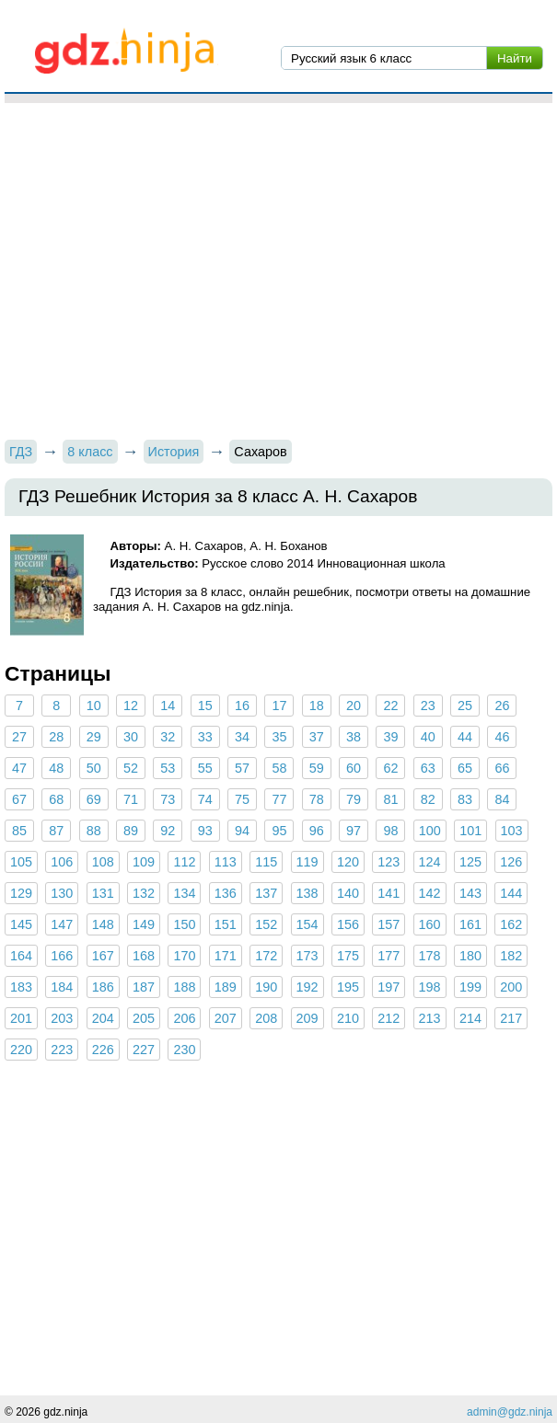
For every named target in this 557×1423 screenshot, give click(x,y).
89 (130, 830)
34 (242, 736)
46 (501, 736)
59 (316, 768)
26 (501, 705)
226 (103, 1049)
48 (56, 768)
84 (501, 799)
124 (430, 862)
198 (430, 987)
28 (56, 736)
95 (279, 830)
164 (21, 955)
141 (388, 893)
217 (511, 1018)
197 (388, 987)
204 (103, 1018)
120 (348, 862)
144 (511, 893)
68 (56, 799)
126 (511, 862)
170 (184, 955)
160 (430, 924)
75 (242, 799)
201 (21, 1018)
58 (279, 768)
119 (307, 862)
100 (430, 830)
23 (428, 705)
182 (511, 955)
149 (144, 924)
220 (21, 1049)
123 (388, 862)
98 (390, 830)
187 (144, 987)
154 (307, 924)
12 (130, 705)
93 (205, 830)
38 (353, 736)
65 (465, 768)
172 (266, 955)
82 (428, 799)
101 (470, 830)
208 (266, 1018)
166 (62, 955)
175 (348, 955)
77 (279, 799)
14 (167, 705)
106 (62, 862)
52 (130, 768)
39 (390, 736)
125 (470, 862)
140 (348, 893)
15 (205, 705)
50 (94, 768)
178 (430, 955)
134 (184, 893)
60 (353, 768)
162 (511, 924)
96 (316, 830)
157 (388, 924)
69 (94, 799)
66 (501, 768)
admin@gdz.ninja (509, 1412)
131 (103, 893)
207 (226, 1018)
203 (62, 1018)
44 (465, 736)
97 (353, 830)
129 (21, 893)
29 (94, 736)
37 (316, 736)
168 (144, 955)
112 (184, 862)
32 (167, 736)
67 (19, 799)
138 (307, 893)
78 (316, 799)
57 (242, 768)
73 (167, 799)
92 (167, 830)
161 (470, 924)
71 (130, 799)
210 (348, 1018)
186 (103, 987)
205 (144, 1018)
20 (353, 705)
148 (103, 924)
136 (226, 893)
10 (94, 705)
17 (279, 705)
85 (19, 830)
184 (62, 987)
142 (430, 893)
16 (242, 705)
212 (388, 1018)
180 (470, 955)
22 (390, 705)
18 (316, 705)
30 (130, 736)
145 (21, 924)
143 (470, 893)
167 (103, 955)
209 (307, 1018)
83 (465, 799)
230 (184, 1049)
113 (226, 862)
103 (512, 830)
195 (348, 987)
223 (62, 1049)
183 (21, 987)
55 (205, 768)
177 (388, 955)
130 (62, 893)
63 (428, 768)
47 (19, 768)
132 (144, 893)
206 (184, 1018)
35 (279, 736)
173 (307, 955)
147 (62, 924)
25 (465, 705)
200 (511, 987)
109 (144, 862)
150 (184, 924)
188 (184, 987)
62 (390, 768)
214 (470, 1018)
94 (242, 830)
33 (205, 736)
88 (94, 830)
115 (266, 862)
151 (226, 924)
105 (21, 862)
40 (428, 736)
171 (226, 955)
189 (226, 987)
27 (19, 736)
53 (167, 768)
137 (266, 893)
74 (205, 799)
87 (56, 830)
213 (430, 1018)
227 (144, 1049)
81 (390, 799)
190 (266, 987)
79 (353, 799)
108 (103, 862)
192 (307, 987)
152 (266, 924)
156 (348, 924)
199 (470, 987)
